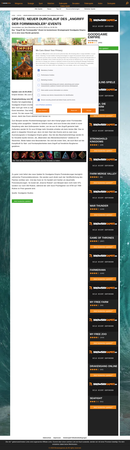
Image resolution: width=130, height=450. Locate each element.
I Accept (88, 110)
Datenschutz (47, 438)
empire (19, 15)
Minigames (19, 3)
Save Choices (42, 110)
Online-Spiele (65, 6)
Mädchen (50, 3)
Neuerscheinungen (73, 9)
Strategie (31, 3)
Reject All (74, 110)
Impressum (57, 438)
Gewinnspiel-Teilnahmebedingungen (75, 438)
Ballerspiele (63, 3)
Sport (41, 3)
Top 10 (58, 9)
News (49, 9)
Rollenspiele (88, 3)
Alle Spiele (38, 9)
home (13, 15)
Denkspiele (111, 3)
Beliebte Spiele (89, 9)
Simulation (76, 3)
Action (100, 3)
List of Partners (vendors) (44, 105)
